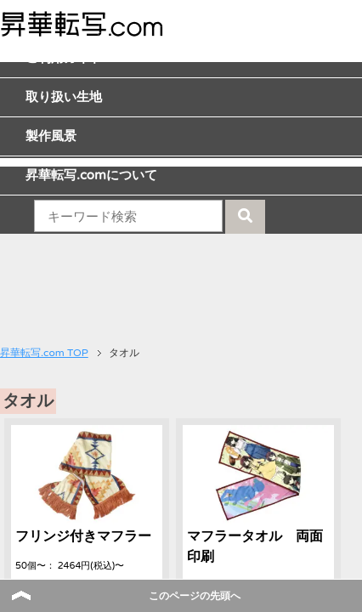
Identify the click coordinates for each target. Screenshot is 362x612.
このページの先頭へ (194, 596)
